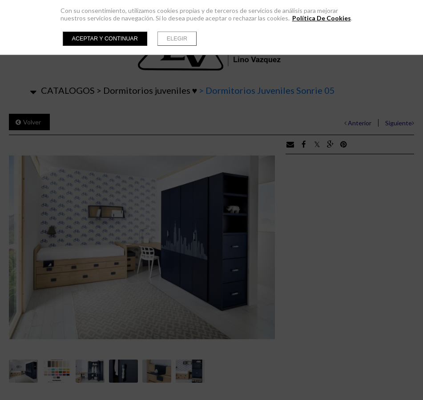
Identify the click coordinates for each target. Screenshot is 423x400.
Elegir (177, 39)
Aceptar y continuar (105, 39)
